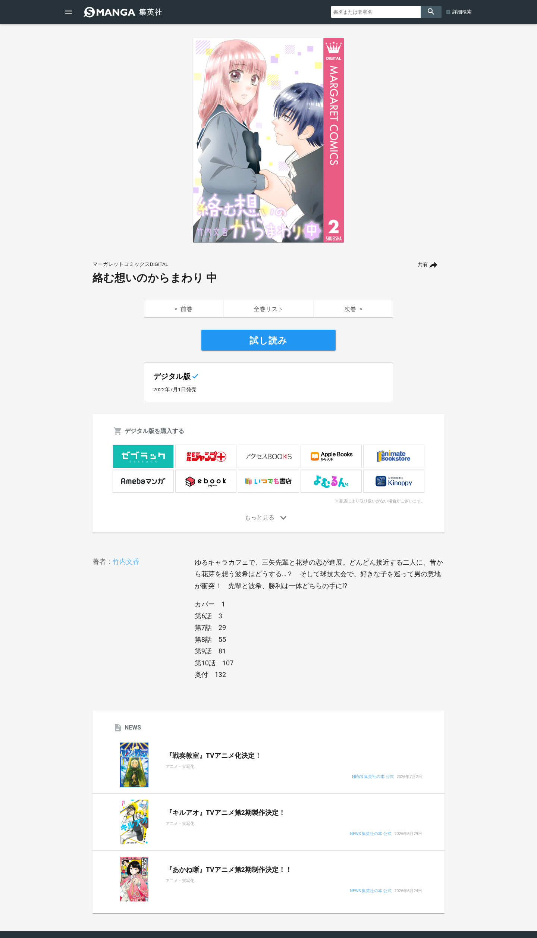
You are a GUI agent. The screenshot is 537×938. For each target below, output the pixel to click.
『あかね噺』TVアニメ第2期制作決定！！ (229, 869)
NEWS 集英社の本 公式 (372, 777)
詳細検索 (462, 12)
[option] (268, 140)
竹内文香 (126, 561)
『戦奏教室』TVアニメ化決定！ (213, 755)
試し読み (268, 340)
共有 (423, 264)
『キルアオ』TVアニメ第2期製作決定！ (225, 812)
